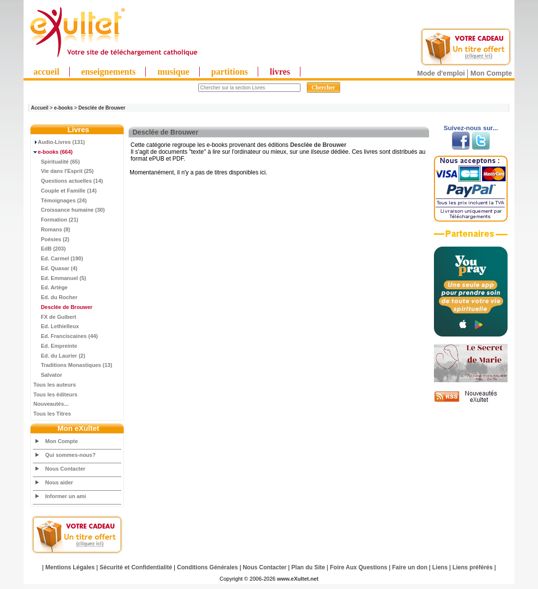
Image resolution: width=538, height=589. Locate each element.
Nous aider (59, 482)
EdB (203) (49, 249)
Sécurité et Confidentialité (136, 567)
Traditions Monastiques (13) (72, 365)
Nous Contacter (65, 469)
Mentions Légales (70, 567)
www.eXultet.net (298, 579)
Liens (440, 567)
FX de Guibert (54, 317)
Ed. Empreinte (55, 346)
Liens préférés (473, 567)
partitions (229, 72)
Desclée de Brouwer (102, 108)
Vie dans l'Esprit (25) (63, 171)
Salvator (47, 375)
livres (279, 72)
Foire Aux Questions (358, 567)
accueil (46, 72)
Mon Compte (491, 73)
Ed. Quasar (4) (55, 268)
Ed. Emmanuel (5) (59, 278)
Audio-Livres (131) (59, 142)
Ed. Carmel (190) (58, 258)
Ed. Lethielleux (56, 326)
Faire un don (410, 567)
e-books (63, 108)
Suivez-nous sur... (471, 128)
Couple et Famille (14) (65, 191)
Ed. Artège (50, 287)
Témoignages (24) (60, 200)
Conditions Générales (207, 567)
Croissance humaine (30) (69, 210)
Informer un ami (65, 496)
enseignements (108, 72)
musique (173, 72)
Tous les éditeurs (55, 394)
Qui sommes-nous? (70, 455)
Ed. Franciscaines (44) (65, 336)
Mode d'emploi (441, 73)
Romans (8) (51, 229)
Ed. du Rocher (55, 297)
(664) (53, 152)
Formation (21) (56, 220)
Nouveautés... (51, 404)
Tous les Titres (52, 414)
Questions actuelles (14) (68, 181)
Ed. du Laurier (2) (59, 356)
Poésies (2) (51, 239)
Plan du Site (308, 567)
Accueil (40, 108)
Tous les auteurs (54, 385)
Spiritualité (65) (56, 162)
